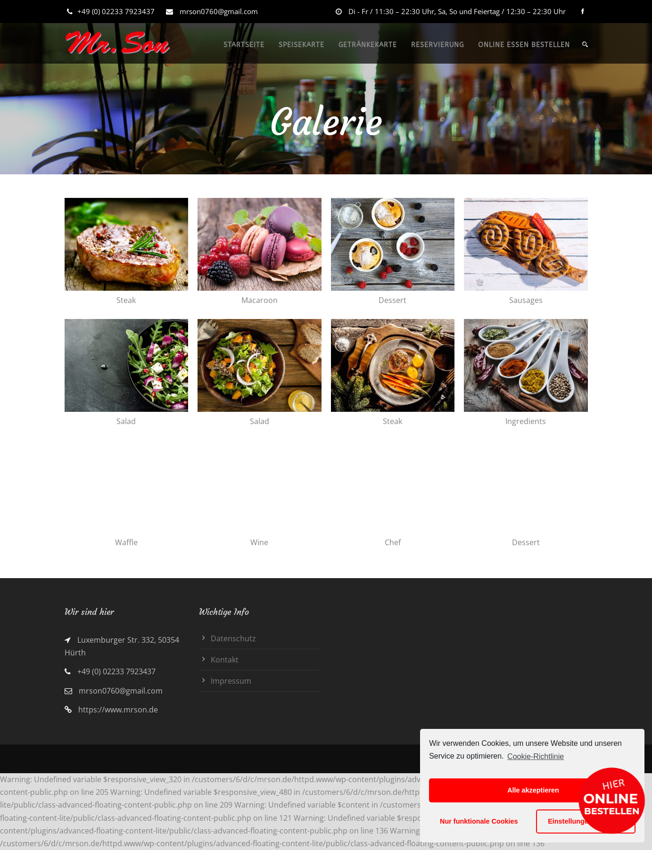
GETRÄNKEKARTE (367, 45)
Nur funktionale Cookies (479, 821)
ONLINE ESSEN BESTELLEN (524, 45)
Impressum (231, 681)
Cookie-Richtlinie (535, 756)
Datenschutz (233, 638)
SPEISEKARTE (301, 45)
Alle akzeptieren (533, 790)
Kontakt (225, 659)
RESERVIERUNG (437, 45)
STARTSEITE (243, 45)
